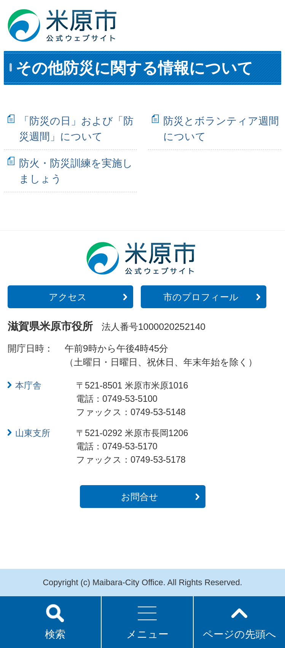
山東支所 (32, 433)
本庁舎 (28, 385)
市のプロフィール (201, 297)
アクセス (68, 297)
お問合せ (139, 497)
